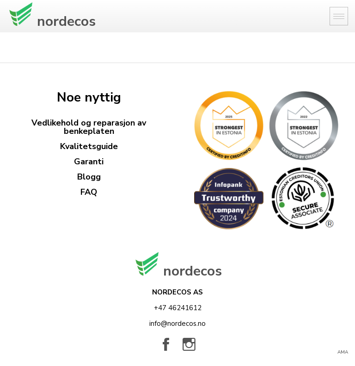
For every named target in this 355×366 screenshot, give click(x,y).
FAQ (88, 192)
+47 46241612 (178, 307)
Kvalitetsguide (89, 146)
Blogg (89, 177)
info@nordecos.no (177, 323)
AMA (342, 352)
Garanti (89, 161)
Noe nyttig (89, 97)
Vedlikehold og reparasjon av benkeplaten (88, 127)
